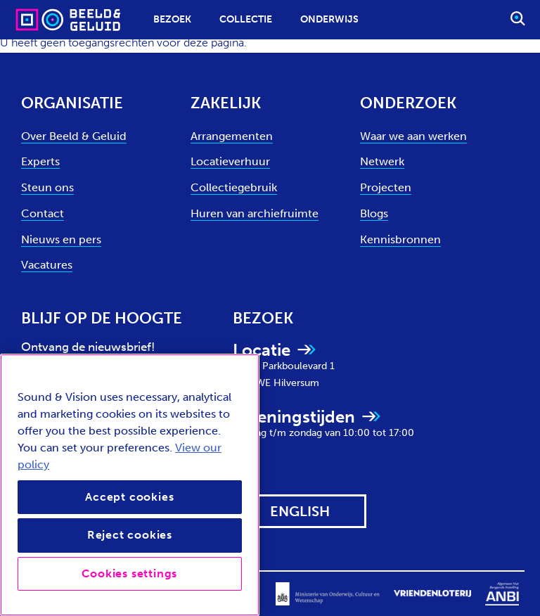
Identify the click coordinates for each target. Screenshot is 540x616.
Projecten (385, 187)
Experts (40, 161)
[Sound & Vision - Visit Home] (40, 19)
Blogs (374, 213)
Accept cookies (129, 496)
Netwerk (382, 161)
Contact (42, 213)
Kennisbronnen (400, 239)
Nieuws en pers (61, 239)
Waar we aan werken (413, 136)
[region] (129, 485)
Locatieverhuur (230, 161)
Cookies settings (129, 573)
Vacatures (46, 264)
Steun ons (47, 187)
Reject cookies (129, 534)
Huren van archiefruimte (255, 213)
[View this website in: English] (299, 511)
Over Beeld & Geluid (74, 136)
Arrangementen (232, 136)
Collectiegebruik (234, 187)
